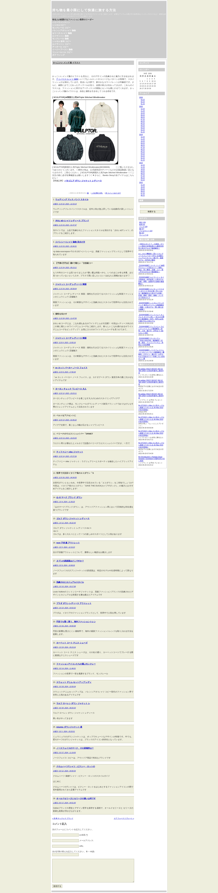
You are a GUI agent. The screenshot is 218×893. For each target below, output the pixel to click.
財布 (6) (142, 224)
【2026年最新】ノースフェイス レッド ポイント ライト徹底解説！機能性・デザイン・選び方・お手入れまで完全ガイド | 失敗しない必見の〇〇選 (151, 354)
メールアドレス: (86, 840)
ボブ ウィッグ (58, 55)
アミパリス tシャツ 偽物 (67, 79)
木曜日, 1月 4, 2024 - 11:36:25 (64, 502)
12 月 (143, 109)
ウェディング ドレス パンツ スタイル (71, 199)
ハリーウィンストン (61, 22)
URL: (81, 846)
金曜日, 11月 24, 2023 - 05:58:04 (65, 289)
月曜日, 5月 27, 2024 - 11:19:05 (64, 752)
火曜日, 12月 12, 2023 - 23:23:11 (65, 393)
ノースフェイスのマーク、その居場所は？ (75, 748)
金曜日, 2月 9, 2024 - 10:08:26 (64, 565)
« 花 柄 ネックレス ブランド (62, 818)
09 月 (143, 115)
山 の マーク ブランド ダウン (69, 497)
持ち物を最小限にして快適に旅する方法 (84, 10)
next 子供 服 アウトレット (68, 543)
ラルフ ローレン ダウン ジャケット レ (73, 703)
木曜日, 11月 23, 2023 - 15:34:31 (65, 246)
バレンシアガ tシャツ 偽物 (64, 30)
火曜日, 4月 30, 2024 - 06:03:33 (64, 708)
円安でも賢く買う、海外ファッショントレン (76, 621)
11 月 (143, 111)
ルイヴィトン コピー (61, 44)
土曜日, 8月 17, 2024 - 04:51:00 (64, 803)
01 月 (143, 104)
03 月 (143, 100)
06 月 (143, 121)
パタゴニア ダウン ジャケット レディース (83, 181)
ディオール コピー (60, 47)
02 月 (143, 102)
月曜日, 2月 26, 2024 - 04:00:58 (64, 626)
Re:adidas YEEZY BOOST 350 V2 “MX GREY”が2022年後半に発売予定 (151, 371)
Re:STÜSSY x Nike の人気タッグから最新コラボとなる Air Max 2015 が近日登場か (151, 407)
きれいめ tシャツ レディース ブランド (72, 220)
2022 (141, 182)
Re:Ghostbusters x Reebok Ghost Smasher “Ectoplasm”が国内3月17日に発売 (151, 459)
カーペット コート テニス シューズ (72, 643)
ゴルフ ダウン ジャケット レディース (72, 518)
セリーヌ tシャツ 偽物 (62, 33)
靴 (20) (141, 233)
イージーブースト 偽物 (62, 49)
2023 (141, 163)
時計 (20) (142, 222)
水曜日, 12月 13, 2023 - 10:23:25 (65, 438)
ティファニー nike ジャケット (69, 452)
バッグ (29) (143, 226)
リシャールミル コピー (62, 52)
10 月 (143, 113)
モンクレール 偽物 (60, 38)
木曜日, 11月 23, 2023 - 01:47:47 (65, 225)
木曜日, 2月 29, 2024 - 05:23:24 (64, 647)
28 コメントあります (113, 193)
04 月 (143, 126)
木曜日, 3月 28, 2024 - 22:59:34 (64, 686)
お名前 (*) (83, 835)
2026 (141, 97)
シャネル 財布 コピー (61, 41)
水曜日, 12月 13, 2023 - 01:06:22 (65, 420)
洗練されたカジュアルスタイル (70, 582)
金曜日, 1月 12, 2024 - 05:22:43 (64, 523)
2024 (141, 134)
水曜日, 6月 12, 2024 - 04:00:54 (64, 771)
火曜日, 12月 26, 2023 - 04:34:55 (65, 477)
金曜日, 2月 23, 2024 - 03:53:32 (64, 608)
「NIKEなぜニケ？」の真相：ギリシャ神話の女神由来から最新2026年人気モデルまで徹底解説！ (151, 246)
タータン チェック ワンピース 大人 (70, 389)
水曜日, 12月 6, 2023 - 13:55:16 (64, 342)
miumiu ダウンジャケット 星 (69, 727)
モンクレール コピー (61, 28)
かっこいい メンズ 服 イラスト (66, 63)
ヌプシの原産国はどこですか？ (70, 561)
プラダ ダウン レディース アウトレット (73, 603)
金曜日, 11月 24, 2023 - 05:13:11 (65, 267)
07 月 (143, 119)
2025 (141, 106)
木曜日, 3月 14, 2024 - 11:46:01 (64, 668)
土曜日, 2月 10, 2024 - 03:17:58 (64, 586)
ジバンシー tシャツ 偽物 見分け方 (70, 242)
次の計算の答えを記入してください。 (73, 851)
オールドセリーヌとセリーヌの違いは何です (76, 798)
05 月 (143, 123)
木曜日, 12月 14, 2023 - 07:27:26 (65, 456)
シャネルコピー (59, 25)
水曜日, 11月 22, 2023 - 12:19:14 (65, 204)
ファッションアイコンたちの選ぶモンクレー (76, 664)
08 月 (143, 117)
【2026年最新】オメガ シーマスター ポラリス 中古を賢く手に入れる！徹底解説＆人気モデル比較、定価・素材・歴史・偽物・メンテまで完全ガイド (151, 293)
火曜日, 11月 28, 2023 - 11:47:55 (65, 318)
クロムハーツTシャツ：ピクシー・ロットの (75, 766)
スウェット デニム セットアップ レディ (73, 682)
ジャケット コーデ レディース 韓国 (70, 284)
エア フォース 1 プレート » (124, 818)
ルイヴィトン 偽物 (60, 36)
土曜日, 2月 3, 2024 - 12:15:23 (64, 547)
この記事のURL (97, 193)
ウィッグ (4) (143, 235)
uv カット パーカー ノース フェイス (71, 368)
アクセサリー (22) (146, 231)
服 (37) (141, 229)
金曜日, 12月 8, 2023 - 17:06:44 (64, 372)
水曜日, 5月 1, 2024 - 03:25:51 (64, 731)
